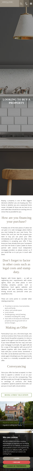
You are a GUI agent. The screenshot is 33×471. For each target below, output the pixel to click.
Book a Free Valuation (16, 395)
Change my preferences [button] (16, 466)
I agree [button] (16, 458)
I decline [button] (16, 462)
